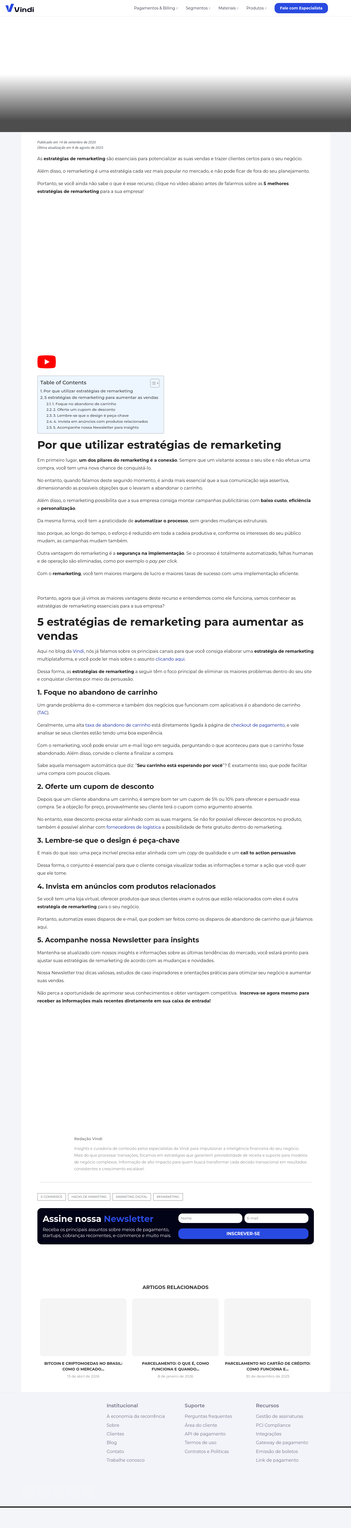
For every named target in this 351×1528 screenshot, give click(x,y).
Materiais (227, 8)
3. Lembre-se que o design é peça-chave (91, 415)
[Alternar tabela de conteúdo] (152, 383)
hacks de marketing (89, 1197)
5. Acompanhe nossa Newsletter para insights (96, 427)
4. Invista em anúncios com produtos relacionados (101, 421)
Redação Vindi (88, 1138)
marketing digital (131, 1197)
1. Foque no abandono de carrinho (84, 404)
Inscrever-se (243, 1233)
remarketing (168, 1197)
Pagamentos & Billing (154, 8)
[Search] (343, 8)
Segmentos (197, 8)
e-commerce (52, 1197)
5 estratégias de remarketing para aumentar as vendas (101, 397)
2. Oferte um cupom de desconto (84, 409)
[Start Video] (46, 366)
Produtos (255, 8)
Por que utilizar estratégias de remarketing (88, 391)
